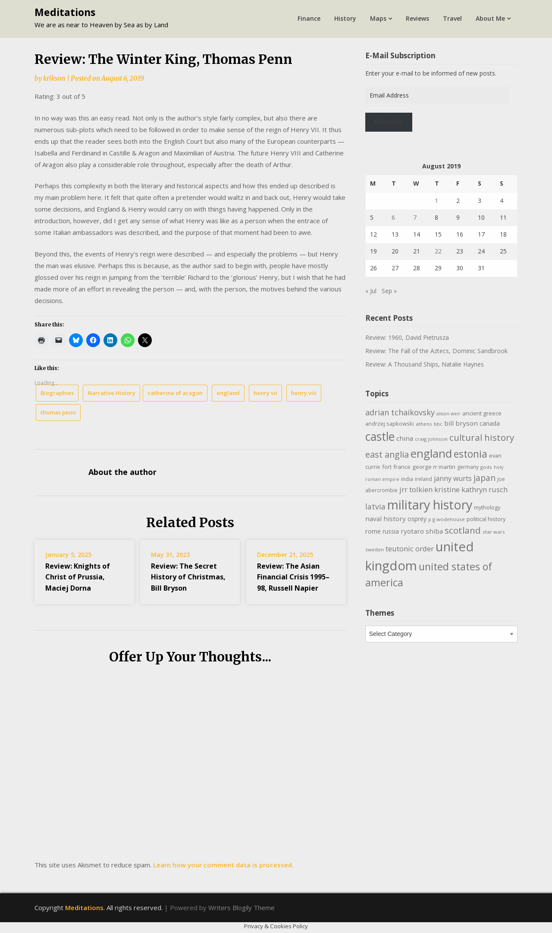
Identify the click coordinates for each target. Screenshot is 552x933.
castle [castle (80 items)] (380, 436)
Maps (378, 18)
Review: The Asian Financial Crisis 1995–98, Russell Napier (293, 576)
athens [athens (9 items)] (424, 424)
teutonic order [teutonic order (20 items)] (410, 548)
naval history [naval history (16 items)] (385, 518)
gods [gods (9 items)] (486, 467)
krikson (54, 78)
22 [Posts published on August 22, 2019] (438, 251)
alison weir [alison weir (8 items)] (448, 414)
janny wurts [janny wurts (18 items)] (453, 478)
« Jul (370, 291)
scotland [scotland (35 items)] (463, 530)
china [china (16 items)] (404, 438)
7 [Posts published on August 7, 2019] (415, 217)
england (228, 393)
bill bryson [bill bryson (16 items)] (461, 423)
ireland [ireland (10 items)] (423, 479)
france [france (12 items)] (402, 467)
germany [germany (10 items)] (468, 467)
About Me (490, 18)
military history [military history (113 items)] (429, 504)
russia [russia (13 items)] (391, 531)
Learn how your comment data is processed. (223, 864)
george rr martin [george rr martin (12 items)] (433, 467)
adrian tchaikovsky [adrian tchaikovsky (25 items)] (400, 412)
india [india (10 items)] (407, 479)
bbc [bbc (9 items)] (438, 424)
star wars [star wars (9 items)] (494, 531)
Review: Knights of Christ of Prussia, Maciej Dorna (77, 576)
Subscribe (388, 121)
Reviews (417, 18)
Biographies (57, 393)
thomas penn (58, 412)
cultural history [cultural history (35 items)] (481, 437)
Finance (309, 18)
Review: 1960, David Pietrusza (407, 337)
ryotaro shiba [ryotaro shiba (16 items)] (422, 531)
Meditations (64, 12)
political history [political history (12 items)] (486, 519)
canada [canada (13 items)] (490, 423)
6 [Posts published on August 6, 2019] (393, 217)
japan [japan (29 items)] (485, 478)
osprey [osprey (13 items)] (417, 519)
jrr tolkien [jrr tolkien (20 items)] (416, 489)
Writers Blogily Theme (241, 907)
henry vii (265, 393)
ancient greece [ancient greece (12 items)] (482, 413)
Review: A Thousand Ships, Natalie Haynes (424, 364)
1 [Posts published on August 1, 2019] (436, 200)
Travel (452, 18)
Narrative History (111, 393)
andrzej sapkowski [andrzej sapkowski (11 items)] (389, 423)
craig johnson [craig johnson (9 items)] (431, 439)
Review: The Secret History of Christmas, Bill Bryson (188, 576)
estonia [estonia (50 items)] (470, 454)
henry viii (304, 393)
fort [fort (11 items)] (387, 467)
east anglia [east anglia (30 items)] (387, 454)
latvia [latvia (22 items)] (375, 506)
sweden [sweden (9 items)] (374, 549)
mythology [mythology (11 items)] (487, 507)
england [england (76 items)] (431, 453)
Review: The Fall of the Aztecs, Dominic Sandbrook (436, 351)
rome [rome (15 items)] (373, 531)
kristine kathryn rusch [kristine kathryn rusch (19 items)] (471, 489)
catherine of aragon (175, 393)
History (345, 18)
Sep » (389, 291)
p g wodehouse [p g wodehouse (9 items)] (446, 519)
